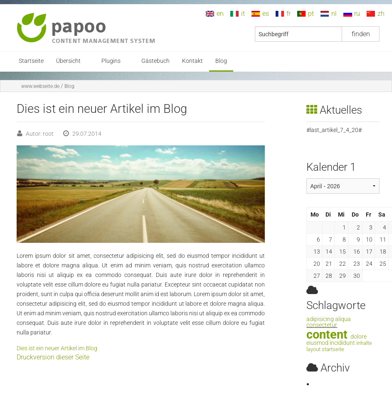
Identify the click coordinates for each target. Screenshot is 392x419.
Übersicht (68, 61)
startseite (333, 349)
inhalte (364, 343)
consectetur (321, 325)
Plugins (111, 61)
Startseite (31, 61)
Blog (221, 61)
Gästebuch (155, 61)
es (265, 13)
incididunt (342, 343)
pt (311, 13)
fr (288, 13)
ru (357, 13)
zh (381, 13)
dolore (358, 336)
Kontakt (192, 61)
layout (313, 349)
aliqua (343, 319)
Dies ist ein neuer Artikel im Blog (57, 348)
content (327, 334)
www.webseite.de (40, 86)
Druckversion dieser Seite (53, 357)
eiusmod (317, 343)
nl (334, 13)
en (220, 13)
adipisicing (320, 319)
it (243, 13)
